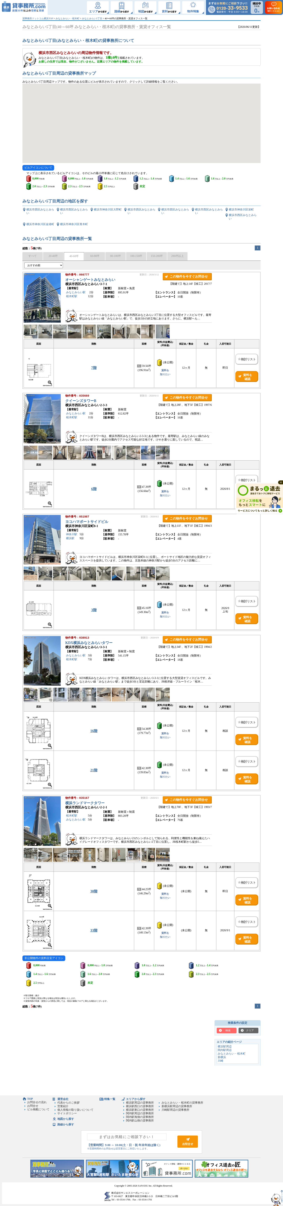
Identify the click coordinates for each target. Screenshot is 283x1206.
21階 (93, 770)
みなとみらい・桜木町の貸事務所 (182, 1102)
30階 (93, 891)
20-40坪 (53, 256)
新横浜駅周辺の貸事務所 (177, 1106)
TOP (30, 1098)
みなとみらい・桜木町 (67, 18)
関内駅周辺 (225, 1050)
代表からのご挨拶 (68, 1102)
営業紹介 (62, 1106)
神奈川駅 (71, 534)
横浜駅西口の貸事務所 (140, 1106)
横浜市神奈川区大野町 (108, 209)
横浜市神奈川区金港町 (40, 224)
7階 (94, 368)
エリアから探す (135, 1099)
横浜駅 (70, 538)
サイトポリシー (67, 1113)
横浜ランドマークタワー (85, 803)
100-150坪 (136, 256)
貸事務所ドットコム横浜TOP (37, 18)
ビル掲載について (38, 1109)
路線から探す (65, 1124)
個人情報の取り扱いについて (75, 1109)
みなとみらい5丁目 (92, 18)
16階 (93, 731)
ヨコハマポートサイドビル (86, 522)
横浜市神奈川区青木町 (74, 224)
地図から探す (65, 1118)
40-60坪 (74, 256)
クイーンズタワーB (80, 401)
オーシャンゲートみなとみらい (90, 280)
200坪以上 (177, 256)
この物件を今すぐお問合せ (189, 276)
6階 (94, 489)
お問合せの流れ (37, 1102)
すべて (32, 256)
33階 (93, 930)
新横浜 (222, 1057)
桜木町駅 (71, 296)
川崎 (220, 1060)
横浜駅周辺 (225, 1046)
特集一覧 (109, 1099)
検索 (228, 1030)
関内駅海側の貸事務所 (140, 1116)
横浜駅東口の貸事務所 (140, 1109)
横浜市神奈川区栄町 (241, 209)
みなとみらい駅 (76, 292)
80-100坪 (115, 256)
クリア (250, 1030)
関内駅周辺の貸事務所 (140, 1113)
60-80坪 (95, 256)
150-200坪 (157, 256)
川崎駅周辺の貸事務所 (175, 1109)
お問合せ (32, 1105)
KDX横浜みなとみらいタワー (89, 643)
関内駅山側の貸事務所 (140, 1120)
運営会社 (62, 1099)
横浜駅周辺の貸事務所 (140, 1102)
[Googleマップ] (141, 123)
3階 (94, 610)
